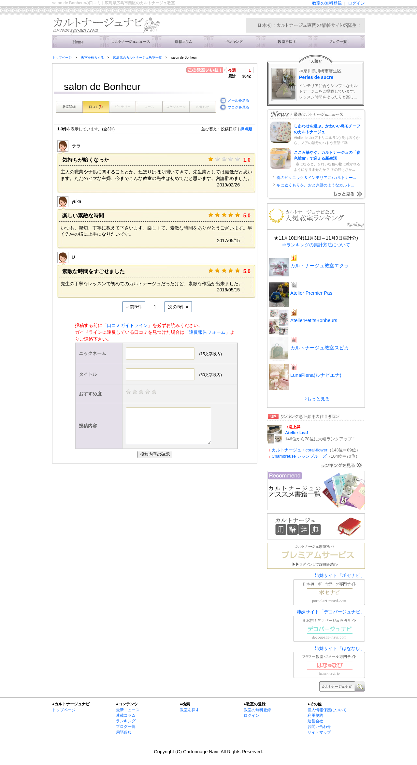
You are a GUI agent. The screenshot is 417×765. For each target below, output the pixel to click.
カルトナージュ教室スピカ (319, 347)
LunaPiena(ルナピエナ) (315, 375)
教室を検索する (287, 41)
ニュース (130, 41)
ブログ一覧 (126, 726)
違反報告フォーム (207, 332)
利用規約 (315, 715)
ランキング (234, 41)
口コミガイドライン (127, 325)
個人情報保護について (327, 710)
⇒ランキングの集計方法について (316, 244)
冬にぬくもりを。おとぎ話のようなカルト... (315, 185)
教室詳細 (69, 107)
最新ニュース (127, 710)
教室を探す (189, 710)
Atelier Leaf (296, 432)
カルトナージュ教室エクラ (319, 265)
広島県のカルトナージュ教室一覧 (137, 57)
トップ (78, 41)
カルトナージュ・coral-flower (299, 450)
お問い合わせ (319, 726)
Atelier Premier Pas (311, 293)
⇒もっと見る (316, 398)
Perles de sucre (316, 77)
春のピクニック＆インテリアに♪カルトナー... (316, 177)
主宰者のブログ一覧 (339, 41)
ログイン (356, 3)
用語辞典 (124, 732)
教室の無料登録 (327, 3)
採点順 (246, 129)
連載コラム (182, 41)
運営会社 (315, 721)
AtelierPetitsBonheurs (313, 320)
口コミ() (96, 107)
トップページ (62, 57)
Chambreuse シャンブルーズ (299, 456)
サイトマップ (319, 732)
